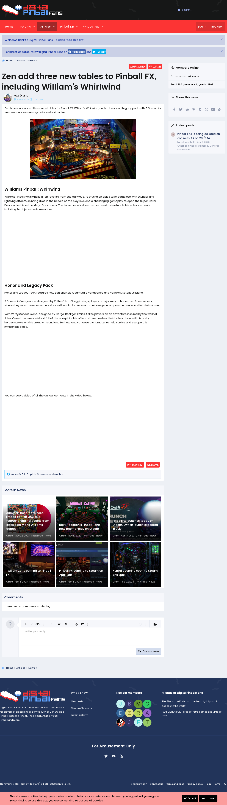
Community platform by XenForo (35, 784)
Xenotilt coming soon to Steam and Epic (135, 577)
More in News (15, 490)
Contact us (157, 784)
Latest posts (185, 125)
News (48, 538)
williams (155, 66)
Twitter (99, 52)
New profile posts (82, 708)
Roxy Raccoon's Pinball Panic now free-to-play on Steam (80, 529)
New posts (78, 701)
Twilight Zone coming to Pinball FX (28, 577)
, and (36, 474)
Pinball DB (67, 26)
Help (206, 784)
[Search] (200, 10)
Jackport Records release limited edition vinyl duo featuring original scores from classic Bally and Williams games (27, 523)
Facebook (76, 52)
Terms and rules (175, 784)
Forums (25, 26)
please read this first (70, 40)
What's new (91, 26)
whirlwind (138, 66)
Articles (45, 26)
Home (9, 26)
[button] (34, 26)
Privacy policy (194, 784)
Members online (187, 68)
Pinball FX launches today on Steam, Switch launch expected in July (135, 527)
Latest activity (80, 715)
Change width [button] (141, 784)
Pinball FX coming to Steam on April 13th (81, 577)
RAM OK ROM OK (170, 712)
